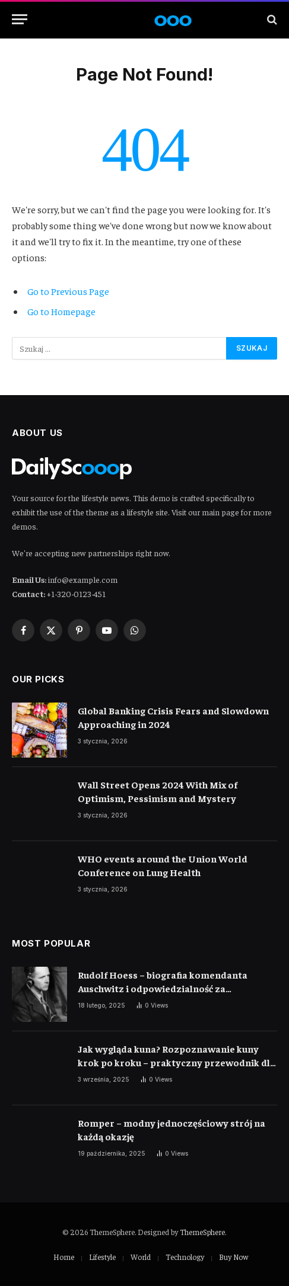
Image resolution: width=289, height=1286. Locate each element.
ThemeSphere (202, 1232)
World (141, 1257)
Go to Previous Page (68, 291)
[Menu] (19, 19)
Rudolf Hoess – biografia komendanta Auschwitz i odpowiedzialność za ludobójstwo (162, 988)
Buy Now (233, 1257)
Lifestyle (102, 1257)
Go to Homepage (61, 311)
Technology (185, 1257)
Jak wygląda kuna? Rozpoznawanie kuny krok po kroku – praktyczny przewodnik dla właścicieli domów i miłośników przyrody (176, 1062)
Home (63, 1257)
